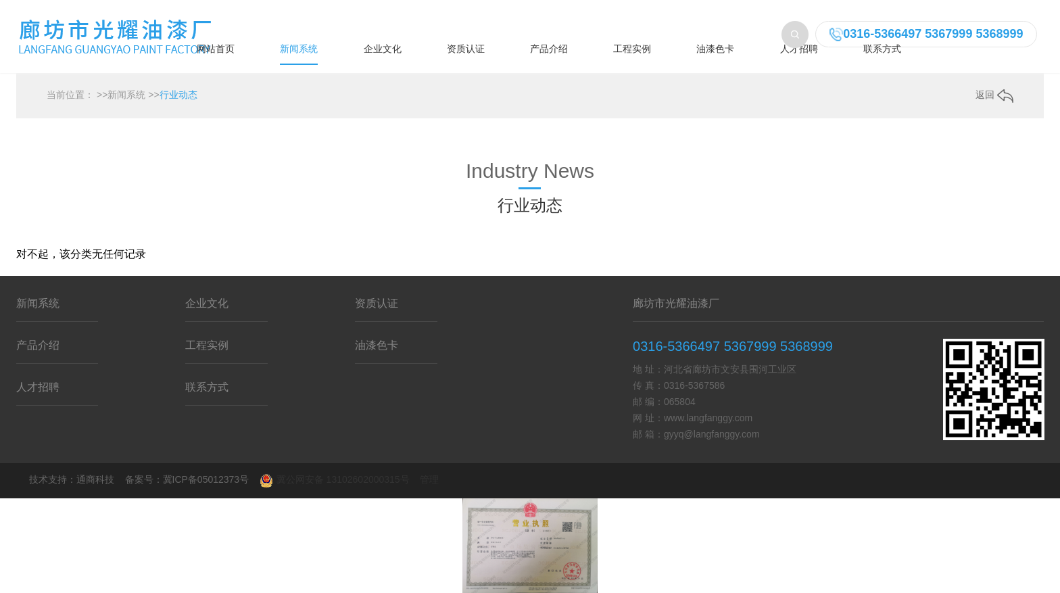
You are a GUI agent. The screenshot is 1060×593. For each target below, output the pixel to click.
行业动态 (178, 94)
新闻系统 (299, 48)
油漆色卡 (715, 48)
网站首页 (216, 48)
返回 (994, 94)
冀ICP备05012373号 (206, 479)
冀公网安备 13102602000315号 (335, 481)
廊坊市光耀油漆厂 (676, 303)
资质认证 (466, 48)
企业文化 (383, 48)
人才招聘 (799, 48)
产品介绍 (549, 48)
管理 (429, 479)
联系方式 (882, 48)
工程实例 (632, 48)
